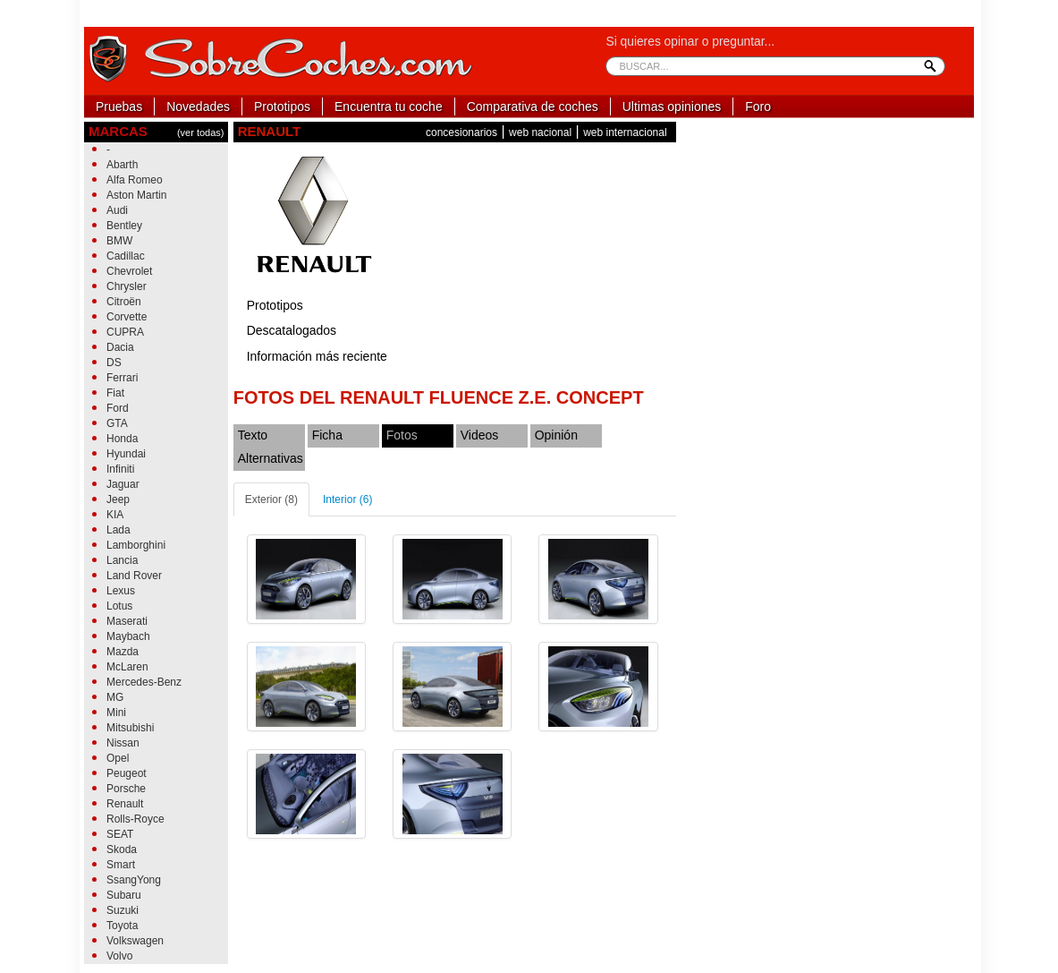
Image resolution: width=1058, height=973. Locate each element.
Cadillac (125, 256)
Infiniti (120, 469)
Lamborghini (135, 545)
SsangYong (133, 880)
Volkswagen (135, 941)
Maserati (127, 621)
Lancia (122, 560)
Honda (122, 438)
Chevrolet (129, 271)
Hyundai (126, 454)
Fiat (115, 393)
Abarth (122, 164)
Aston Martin (136, 195)
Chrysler (126, 286)
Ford (117, 408)
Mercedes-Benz (144, 682)
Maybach (128, 636)
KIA (114, 514)
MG (114, 697)
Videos (480, 435)
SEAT (119, 834)
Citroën (123, 301)
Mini (116, 712)
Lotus (119, 606)
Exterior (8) (271, 499)
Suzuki (122, 910)
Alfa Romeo (134, 180)
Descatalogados (291, 330)
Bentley (124, 225)
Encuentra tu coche (388, 106)
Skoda (121, 849)
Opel (117, 758)
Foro (758, 106)
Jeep (118, 499)
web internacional (624, 132)
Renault (124, 804)
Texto (252, 435)
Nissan (123, 743)
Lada (118, 530)
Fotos (402, 435)
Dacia (120, 347)
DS (114, 362)
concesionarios (461, 132)
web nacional (540, 132)
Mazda (122, 651)
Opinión (556, 435)
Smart (120, 864)
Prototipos (282, 106)
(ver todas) (200, 132)
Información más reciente (317, 356)
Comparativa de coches (532, 106)
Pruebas (119, 106)
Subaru (123, 895)
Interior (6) (347, 499)
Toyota (122, 925)
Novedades (198, 106)
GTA (117, 423)
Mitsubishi (130, 727)
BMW (119, 241)
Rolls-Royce (135, 819)
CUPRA (125, 332)
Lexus (120, 591)
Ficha (327, 435)
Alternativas (270, 458)
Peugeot (126, 773)
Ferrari (122, 377)
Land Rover (134, 575)
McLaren (127, 667)
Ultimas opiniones (672, 106)
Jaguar (123, 484)
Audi (117, 210)
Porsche (126, 788)
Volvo (119, 956)
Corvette (126, 317)
